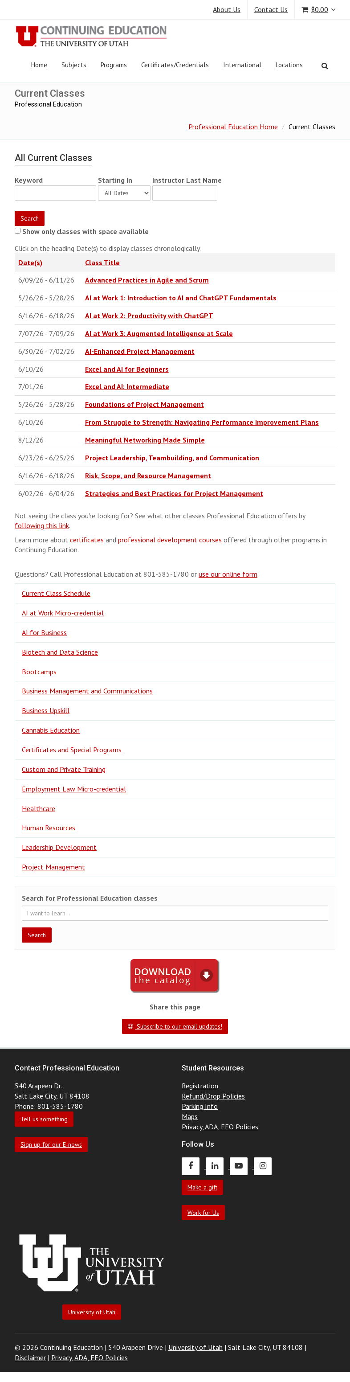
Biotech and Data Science (60, 652)
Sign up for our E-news (51, 1144)
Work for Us (203, 1213)
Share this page (175, 1006)
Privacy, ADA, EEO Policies (220, 1126)
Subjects (73, 65)
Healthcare (38, 808)
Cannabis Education (51, 730)
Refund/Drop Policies (213, 1095)
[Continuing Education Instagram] (265, 1165)
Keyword (29, 180)
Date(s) (30, 262)
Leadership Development (59, 847)
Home (39, 65)
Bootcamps (39, 671)
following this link (42, 525)
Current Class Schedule (56, 593)
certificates (87, 539)
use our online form (228, 574)
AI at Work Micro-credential (63, 612)
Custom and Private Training (64, 769)
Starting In (115, 180)
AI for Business (44, 632)
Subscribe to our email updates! (175, 1026)
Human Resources (48, 827)
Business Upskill (45, 710)
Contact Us (271, 9)
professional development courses (170, 539)
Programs (114, 65)
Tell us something (44, 1119)
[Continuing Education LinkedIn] (218, 1165)
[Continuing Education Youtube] (242, 1165)
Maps (190, 1116)
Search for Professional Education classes (90, 898)
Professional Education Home (233, 126)
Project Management (53, 866)
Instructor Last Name (187, 180)
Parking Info (200, 1106)
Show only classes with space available (85, 231)
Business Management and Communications (87, 690)
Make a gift (202, 1187)
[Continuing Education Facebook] (194, 1165)
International (242, 65)
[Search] (324, 65)
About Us (226, 9)
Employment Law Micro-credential (74, 788)
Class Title (102, 262)
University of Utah (91, 1312)
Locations (289, 65)
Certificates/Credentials (175, 65)
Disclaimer (30, 1357)
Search (29, 218)
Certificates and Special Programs (72, 749)
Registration (200, 1085)
